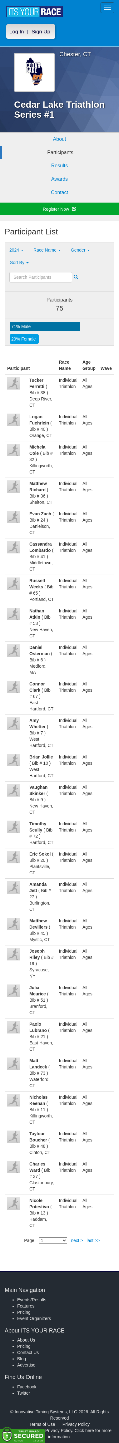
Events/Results (31, 1299)
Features (25, 1305)
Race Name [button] (47, 250)
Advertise (26, 1364)
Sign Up (41, 32)
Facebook (26, 1386)
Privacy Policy (76, 1424)
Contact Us (28, 1352)
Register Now (59, 209)
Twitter (23, 1393)
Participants (60, 152)
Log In (16, 32)
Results (59, 165)
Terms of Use (42, 1424)
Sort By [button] (19, 262)
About (59, 139)
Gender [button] (80, 250)
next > (77, 1240)
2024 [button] (16, 250)
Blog (21, 1358)
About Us (26, 1339)
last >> (93, 1240)
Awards (59, 179)
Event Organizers (34, 1318)
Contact (59, 192)
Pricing (24, 1312)
